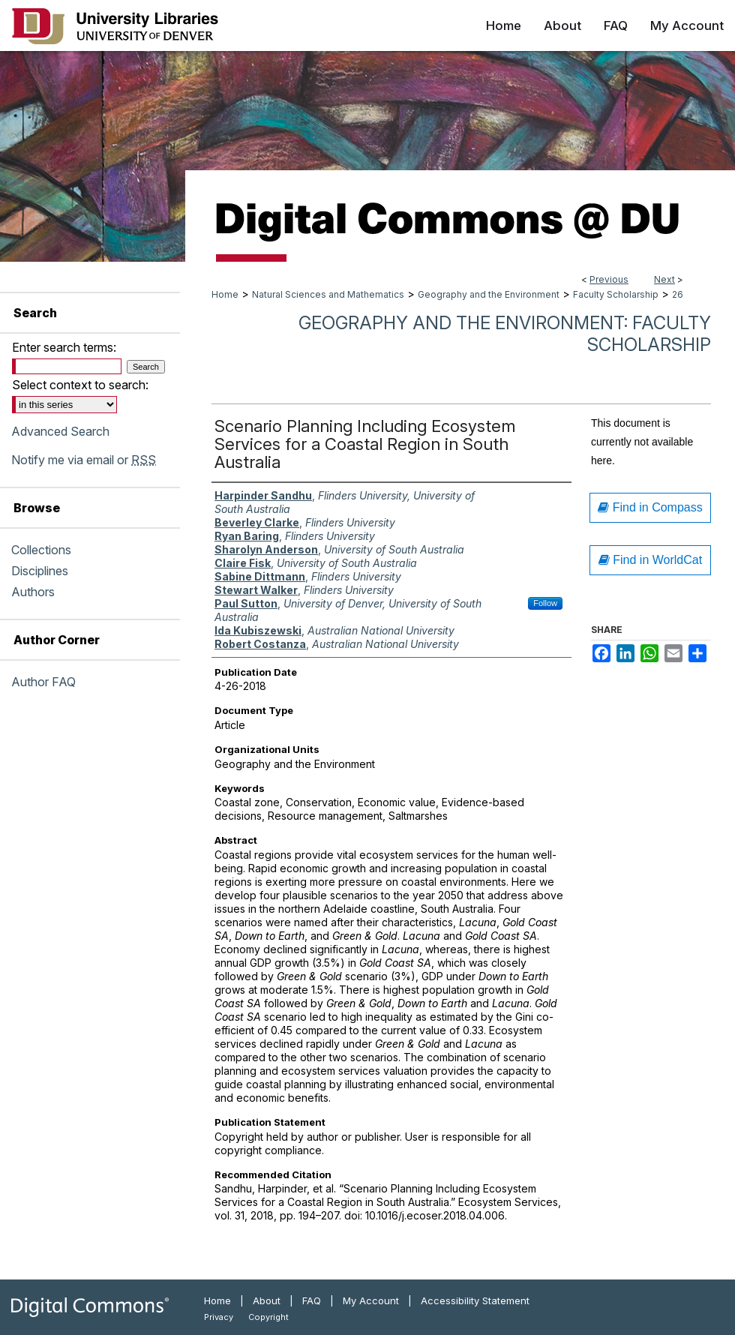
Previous (609, 279)
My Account (371, 1300)
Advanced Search (60, 431)
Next (664, 279)
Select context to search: (80, 384)
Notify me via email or (83, 459)
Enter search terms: (64, 347)
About (266, 1300)
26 (677, 294)
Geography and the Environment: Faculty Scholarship (504, 334)
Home (225, 294)
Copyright (268, 1317)
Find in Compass (650, 507)
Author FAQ (43, 681)
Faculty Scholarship (615, 294)
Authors (33, 591)
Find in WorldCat (650, 560)
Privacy (218, 1317)
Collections (41, 549)
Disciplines (39, 570)
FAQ (311, 1300)
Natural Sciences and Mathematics (328, 294)
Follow (545, 603)
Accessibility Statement (475, 1300)
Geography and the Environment (489, 294)
